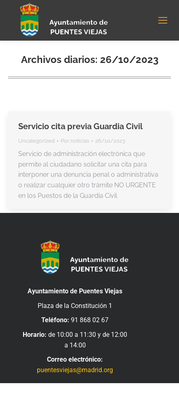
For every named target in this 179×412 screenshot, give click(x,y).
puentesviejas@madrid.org (75, 370)
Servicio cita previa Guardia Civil (80, 126)
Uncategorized (36, 141)
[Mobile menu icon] (163, 20)
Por (75, 141)
